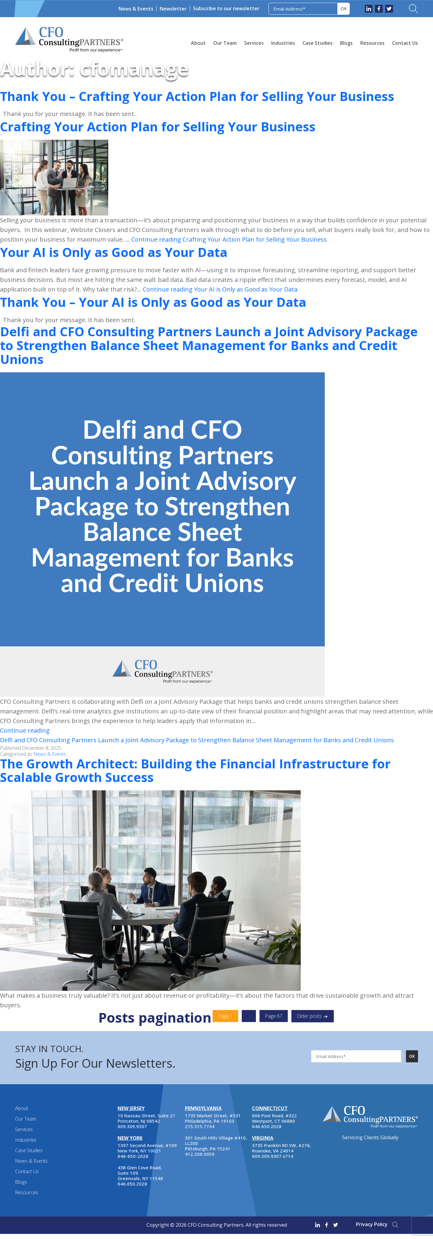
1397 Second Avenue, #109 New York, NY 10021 (147, 1153)
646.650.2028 (132, 1189)
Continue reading (229, 239)
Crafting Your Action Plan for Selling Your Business (171, 126)
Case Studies (317, 43)
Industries (283, 43)
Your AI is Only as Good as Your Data (123, 251)
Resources (372, 43)
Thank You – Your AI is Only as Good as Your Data (166, 301)
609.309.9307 (132, 1131)
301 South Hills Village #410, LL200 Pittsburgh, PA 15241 (216, 1148)
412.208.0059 (199, 1159)
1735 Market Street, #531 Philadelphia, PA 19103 (213, 1123)
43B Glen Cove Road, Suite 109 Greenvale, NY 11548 (140, 1178)
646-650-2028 (133, 1161)
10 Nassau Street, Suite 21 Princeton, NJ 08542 (146, 1123)
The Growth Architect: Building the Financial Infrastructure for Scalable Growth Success (212, 775)
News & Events (135, 9)
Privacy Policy (372, 1230)
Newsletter (173, 9)
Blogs (346, 43)
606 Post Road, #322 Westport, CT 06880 (274, 1123)
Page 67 (273, 1021)
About (198, 43)
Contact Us (405, 43)
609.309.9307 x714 (272, 1161)
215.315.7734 (199, 1131)
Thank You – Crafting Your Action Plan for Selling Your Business (214, 95)
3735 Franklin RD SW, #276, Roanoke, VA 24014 (281, 1153)
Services (254, 43)
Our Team (225, 43)
